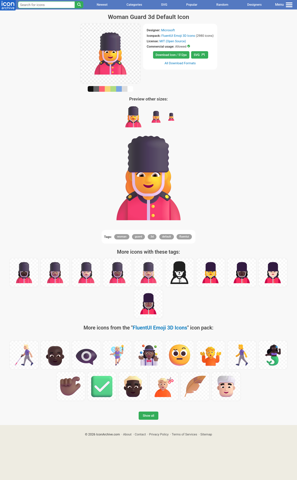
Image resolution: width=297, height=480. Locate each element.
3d (152, 236)
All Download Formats (180, 63)
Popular (191, 4)
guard (138, 236)
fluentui (184, 236)
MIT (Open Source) (172, 41)
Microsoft (168, 30)
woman (121, 236)
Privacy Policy (159, 434)
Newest (102, 4)
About (127, 434)
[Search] (79, 4)
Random (222, 4)
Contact (140, 434)
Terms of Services (184, 434)
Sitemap (206, 434)
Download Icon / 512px (171, 55)
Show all (148, 415)
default (166, 236)
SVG (164, 4)
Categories (134, 4)
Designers (254, 4)
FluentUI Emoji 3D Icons (178, 36)
